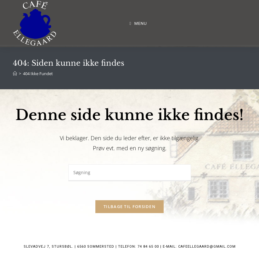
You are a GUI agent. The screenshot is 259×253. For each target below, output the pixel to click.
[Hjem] (15, 73)
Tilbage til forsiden (129, 206)
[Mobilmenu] (138, 23)
